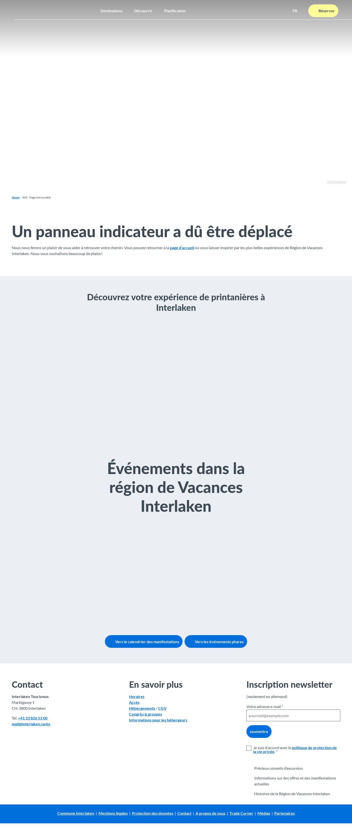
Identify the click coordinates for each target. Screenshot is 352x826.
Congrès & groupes (145, 714)
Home (16, 197)
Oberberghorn (336, 182)
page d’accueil (182, 247)
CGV (162, 708)
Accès (134, 702)
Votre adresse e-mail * (264, 706)
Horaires (136, 696)
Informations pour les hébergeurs (158, 720)
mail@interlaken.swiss (31, 724)
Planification (175, 8)
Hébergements (142, 708)
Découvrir (143, 8)
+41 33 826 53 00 (32, 718)
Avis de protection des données (31, 819)
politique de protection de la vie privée (295, 749)
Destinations (111, 8)
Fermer (337, 815)
